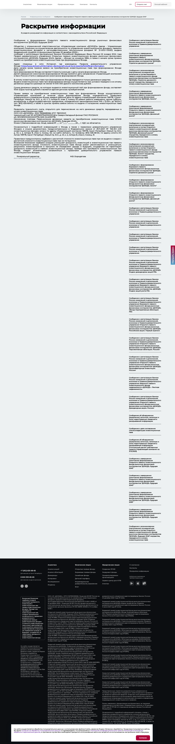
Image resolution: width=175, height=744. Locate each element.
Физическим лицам (44, 4)
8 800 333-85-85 (27, 577)
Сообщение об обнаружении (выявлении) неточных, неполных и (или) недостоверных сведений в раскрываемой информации (144, 418)
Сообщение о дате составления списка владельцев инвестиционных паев (144, 430)
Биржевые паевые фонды (85, 572)
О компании (134, 565)
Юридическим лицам (66, 4)
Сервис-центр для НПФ (111, 580)
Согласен (143, 738)
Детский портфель (82, 578)
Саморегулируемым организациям (110, 576)
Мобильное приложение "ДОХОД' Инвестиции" (137, 577)
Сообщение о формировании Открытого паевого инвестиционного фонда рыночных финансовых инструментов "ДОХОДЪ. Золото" (145, 183)
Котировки (52, 578)
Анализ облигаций (55, 572)
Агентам (105, 584)
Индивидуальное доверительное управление (86, 583)
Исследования (53, 582)
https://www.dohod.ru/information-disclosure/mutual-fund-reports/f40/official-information (62, 66)
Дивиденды (52, 575)
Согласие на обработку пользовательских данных (32, 658)
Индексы (51, 585)
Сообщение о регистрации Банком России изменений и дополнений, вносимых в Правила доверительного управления (145, 43)
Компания (84, 4)
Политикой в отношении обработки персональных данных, (30, 667)
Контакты (93, 4)
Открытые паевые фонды (85, 569)
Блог (77, 587)
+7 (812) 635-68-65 (28, 571)
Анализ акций (53, 569)
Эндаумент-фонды (109, 572)
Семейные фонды (82, 575)
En (130, 4)
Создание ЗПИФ (108, 569)
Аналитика (27, 4)
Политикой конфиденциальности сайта (31, 663)
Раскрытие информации (139, 571)
